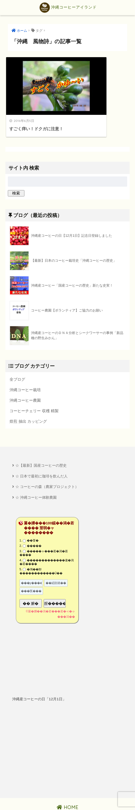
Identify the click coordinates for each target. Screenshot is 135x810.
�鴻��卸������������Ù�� (41, 553)
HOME (67, 790)
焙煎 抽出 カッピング (28, 403)
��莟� (33, 523)
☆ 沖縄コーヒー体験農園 (36, 480)
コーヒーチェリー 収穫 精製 (34, 392)
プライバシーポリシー (68, 798)
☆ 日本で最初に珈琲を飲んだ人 (41, 458)
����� (34, 528)
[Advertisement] (67, 732)
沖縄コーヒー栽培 (25, 370)
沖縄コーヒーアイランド (68, 7)
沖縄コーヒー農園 (25, 381)
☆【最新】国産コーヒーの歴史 (41, 447)
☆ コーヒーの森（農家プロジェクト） (47, 469)
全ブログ (17, 360)
